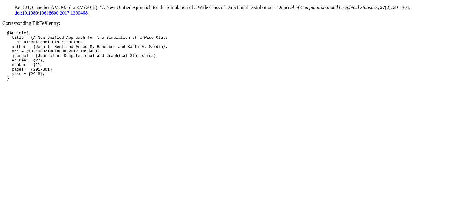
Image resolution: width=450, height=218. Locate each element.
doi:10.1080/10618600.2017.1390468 (51, 12)
